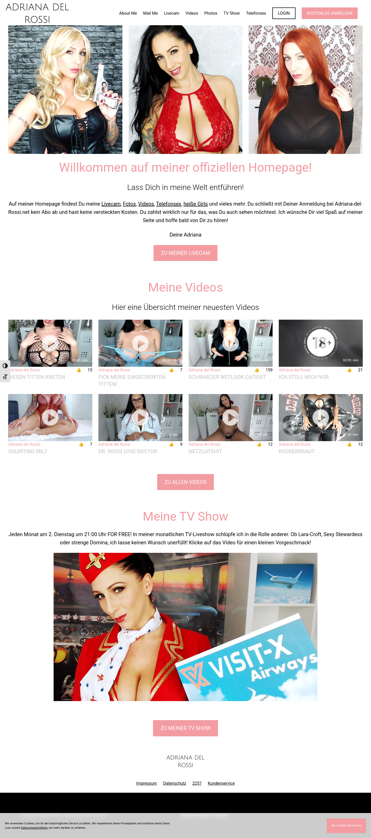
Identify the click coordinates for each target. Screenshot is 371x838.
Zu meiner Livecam (185, 253)
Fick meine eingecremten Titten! (131, 380)
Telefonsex (168, 204)
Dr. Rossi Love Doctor (127, 451)
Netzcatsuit (205, 451)
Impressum (146, 783)
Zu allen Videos (185, 482)
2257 (197, 783)
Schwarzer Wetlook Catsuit (227, 377)
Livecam (111, 204)
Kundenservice (221, 783)
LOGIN (284, 13)
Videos (146, 204)
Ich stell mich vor (304, 377)
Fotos (129, 204)
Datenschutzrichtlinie (34, 828)
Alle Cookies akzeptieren (346, 825)
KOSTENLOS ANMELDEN (329, 13)
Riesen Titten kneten (36, 377)
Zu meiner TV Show (185, 728)
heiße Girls (195, 204)
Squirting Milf (27, 451)
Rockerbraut (297, 451)
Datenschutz (174, 783)
